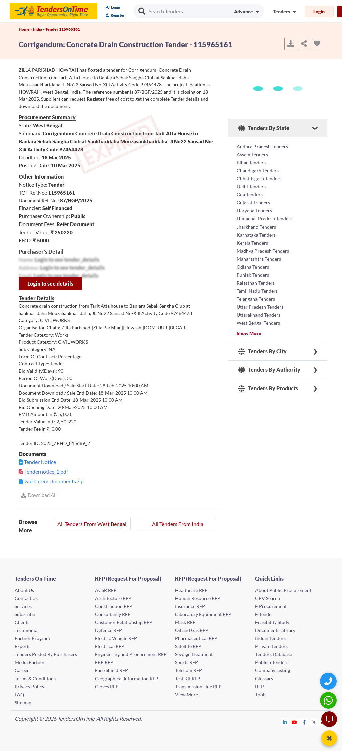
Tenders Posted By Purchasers (46, 654)
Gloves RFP (107, 686)
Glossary (264, 678)
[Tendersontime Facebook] (304, 722)
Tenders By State (263, 128)
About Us (24, 590)
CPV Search (267, 598)
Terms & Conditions (35, 678)
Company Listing (272, 670)
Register (115, 15)
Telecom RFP (188, 670)
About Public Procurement (283, 590)
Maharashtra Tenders (259, 259)
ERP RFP (104, 662)
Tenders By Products (268, 388)
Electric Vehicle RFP (116, 638)
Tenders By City (262, 351)
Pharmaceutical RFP (196, 638)
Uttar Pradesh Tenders (260, 307)
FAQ (19, 694)
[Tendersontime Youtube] (294, 722)
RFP (259, 686)
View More (186, 694)
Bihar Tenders (251, 162)
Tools (260, 694)
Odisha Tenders (253, 267)
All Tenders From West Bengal (91, 524)
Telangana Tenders (256, 299)
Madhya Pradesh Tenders (263, 251)
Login (113, 7)
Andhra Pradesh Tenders (262, 146)
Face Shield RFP (111, 670)
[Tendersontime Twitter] (314, 722)
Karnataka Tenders (256, 235)
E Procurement (271, 606)
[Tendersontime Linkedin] (285, 722)
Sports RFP (186, 662)
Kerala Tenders (252, 243)
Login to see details (50, 283)
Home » (26, 29)
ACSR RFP (106, 590)
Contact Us (26, 598)
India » (39, 29)
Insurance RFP (190, 606)
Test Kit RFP (187, 678)
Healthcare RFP (191, 590)
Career (22, 670)
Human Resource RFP (197, 598)
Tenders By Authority (269, 370)
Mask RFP (185, 622)
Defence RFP (108, 630)
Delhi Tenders (251, 186)
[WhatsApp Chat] (329, 700)
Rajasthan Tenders (256, 283)
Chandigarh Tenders (258, 170)
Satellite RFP (188, 646)
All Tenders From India (177, 524)
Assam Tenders (252, 154)
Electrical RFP (109, 646)
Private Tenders (271, 646)
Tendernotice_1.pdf (46, 471)
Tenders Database (273, 654)
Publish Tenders (271, 662)
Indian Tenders (270, 638)
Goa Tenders (250, 194)
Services (23, 606)
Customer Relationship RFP (123, 622)
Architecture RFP (113, 598)
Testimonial (27, 630)
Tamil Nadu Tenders (257, 291)
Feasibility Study (272, 622)
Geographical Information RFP (126, 678)
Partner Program (32, 638)
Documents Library (275, 630)
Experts (22, 646)
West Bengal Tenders (258, 323)
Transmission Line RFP (198, 686)
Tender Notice (40, 462)
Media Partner (30, 662)
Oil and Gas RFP (191, 630)
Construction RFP (113, 606)
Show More (249, 333)
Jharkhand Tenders (256, 227)
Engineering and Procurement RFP (131, 654)
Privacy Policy (29, 686)
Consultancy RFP (113, 614)
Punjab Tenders (253, 275)
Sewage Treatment (194, 654)
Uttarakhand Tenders (258, 315)
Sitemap (23, 702)
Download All (39, 495)
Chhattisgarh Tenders (259, 178)
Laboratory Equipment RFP (203, 614)
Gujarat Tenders (253, 202)
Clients (22, 622)
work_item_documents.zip (54, 481)
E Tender (264, 614)
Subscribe (25, 614)
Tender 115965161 (62, 29)
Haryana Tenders (254, 210)
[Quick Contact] (329, 681)
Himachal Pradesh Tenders (264, 218)
